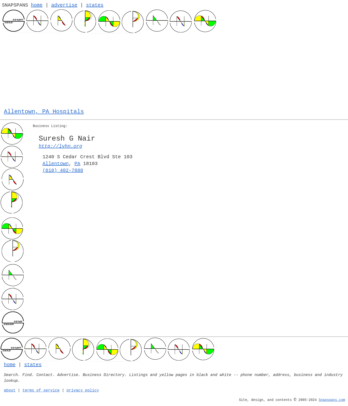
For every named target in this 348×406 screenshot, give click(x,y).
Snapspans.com (332, 400)
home (37, 5)
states (94, 5)
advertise (64, 5)
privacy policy (82, 390)
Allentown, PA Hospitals (44, 111)
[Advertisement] (174, 70)
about (9, 390)
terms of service (41, 390)
